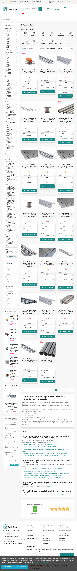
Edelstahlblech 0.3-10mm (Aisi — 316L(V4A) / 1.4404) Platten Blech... (29, 166)
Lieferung (46, 528)
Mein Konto (51, 1)
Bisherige (53, 390)
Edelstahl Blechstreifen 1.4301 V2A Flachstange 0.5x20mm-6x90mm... (65, 71)
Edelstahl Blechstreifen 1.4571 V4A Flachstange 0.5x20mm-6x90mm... (47, 312)
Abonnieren (67, 555)
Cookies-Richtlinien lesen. (41, 562)
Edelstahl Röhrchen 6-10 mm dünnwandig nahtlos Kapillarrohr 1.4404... (47, 360)
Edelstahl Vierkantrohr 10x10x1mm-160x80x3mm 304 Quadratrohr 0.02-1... (29, 312)
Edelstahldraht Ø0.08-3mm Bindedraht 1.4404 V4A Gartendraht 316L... (29, 215)
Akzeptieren (7, 566)
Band (43, 35)
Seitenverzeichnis (32, 538)
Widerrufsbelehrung (49, 530)
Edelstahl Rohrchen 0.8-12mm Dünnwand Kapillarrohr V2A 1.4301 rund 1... (65, 121)
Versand (49, 486)
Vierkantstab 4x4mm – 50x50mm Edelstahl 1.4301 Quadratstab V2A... (65, 312)
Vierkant (52, 35)
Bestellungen (63, 533)
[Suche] (32, 9)
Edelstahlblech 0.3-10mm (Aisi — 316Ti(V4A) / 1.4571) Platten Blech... (65, 215)
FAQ (50, 3)
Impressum (47, 540)
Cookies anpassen (21, 566)
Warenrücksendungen (65, 530)
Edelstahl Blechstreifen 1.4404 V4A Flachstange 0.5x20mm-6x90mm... (47, 215)
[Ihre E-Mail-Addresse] (43, 555)
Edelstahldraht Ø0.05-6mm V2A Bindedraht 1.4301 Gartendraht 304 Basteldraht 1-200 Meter (46, 456)
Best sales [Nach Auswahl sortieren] (59, 48)
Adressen (62, 538)
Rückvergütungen (64, 535)
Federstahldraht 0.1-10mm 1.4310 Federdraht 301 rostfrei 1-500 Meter (14, 318)
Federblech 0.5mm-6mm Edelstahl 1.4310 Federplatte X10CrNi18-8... (47, 263)
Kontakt (69, 1)
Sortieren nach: (51, 48)
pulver (61, 43)
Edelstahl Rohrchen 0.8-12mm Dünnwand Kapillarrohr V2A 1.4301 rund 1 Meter (42, 475)
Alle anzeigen (14, 465)
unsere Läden (31, 528)
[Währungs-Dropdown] (5, 2)
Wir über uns (47, 538)
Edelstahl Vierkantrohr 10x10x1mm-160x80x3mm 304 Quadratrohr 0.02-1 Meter (43, 469)
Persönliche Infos (64, 528)
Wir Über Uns (60, 1)
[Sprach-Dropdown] (13, 2)
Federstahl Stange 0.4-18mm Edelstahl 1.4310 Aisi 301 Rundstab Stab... (47, 71)
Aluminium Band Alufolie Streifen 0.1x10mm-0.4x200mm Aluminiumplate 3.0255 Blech (11, 406)
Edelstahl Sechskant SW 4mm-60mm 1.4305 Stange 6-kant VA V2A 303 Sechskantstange (46, 453)
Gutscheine (63, 540)
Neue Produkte (31, 533)
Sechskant (61, 35)
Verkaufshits (31, 535)
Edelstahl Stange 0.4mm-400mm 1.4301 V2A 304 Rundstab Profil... (47, 166)
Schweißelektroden (27, 43)
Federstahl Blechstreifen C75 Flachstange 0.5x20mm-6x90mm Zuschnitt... (65, 263)
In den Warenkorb (29, 92)
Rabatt (64, 495)
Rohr (25, 35)
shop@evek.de (19, 543)
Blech (33, 43)
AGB (45, 535)
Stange (43, 43)
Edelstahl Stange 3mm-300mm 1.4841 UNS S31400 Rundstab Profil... (29, 360)
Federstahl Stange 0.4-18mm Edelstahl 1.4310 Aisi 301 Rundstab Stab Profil (42, 447)
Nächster (71, 390)
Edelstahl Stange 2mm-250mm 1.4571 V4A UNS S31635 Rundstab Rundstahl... (29, 264)
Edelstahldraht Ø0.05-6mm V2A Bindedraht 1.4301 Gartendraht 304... (47, 120)
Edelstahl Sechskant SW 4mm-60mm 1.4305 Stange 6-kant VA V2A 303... (29, 120)
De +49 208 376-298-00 (27, 1)
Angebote (30, 530)
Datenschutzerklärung (49, 533)
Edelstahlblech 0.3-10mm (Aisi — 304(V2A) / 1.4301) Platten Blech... (65, 166)
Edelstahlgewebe (53, 43)
